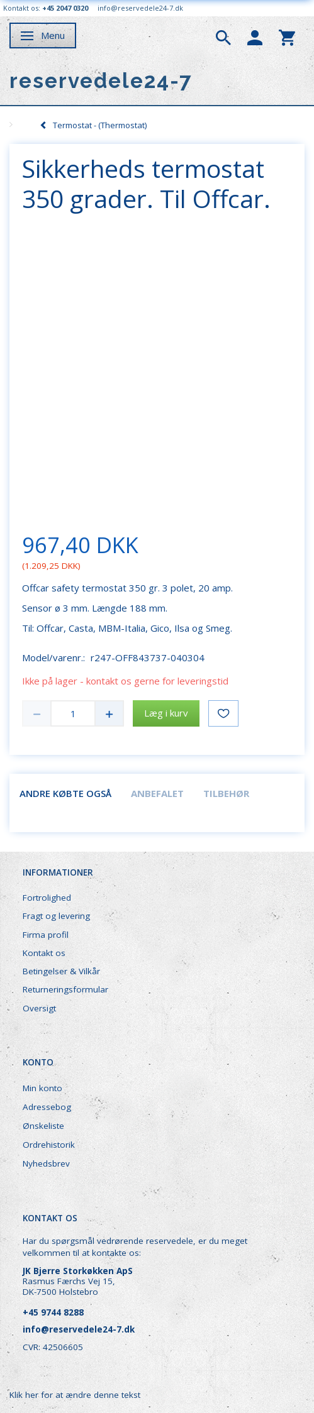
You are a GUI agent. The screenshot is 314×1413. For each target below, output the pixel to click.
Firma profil (46, 934)
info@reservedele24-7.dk (140, 8)
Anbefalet (157, 793)
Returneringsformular (65, 989)
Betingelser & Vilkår (61, 971)
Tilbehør (226, 793)
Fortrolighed (47, 897)
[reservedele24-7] (101, 81)
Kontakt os (44, 953)
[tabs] (223, 36)
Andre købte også (65, 793)
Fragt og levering (56, 915)
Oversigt (39, 1008)
